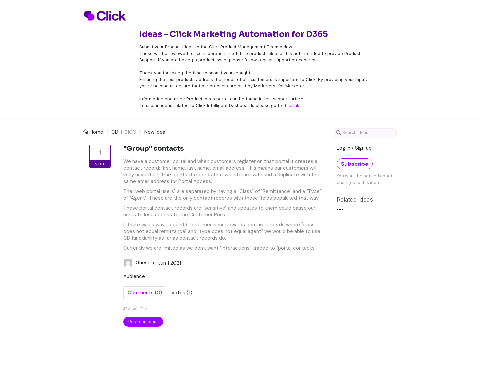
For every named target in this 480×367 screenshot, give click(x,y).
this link (291, 105)
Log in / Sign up (354, 148)
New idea (154, 132)
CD (114, 132)
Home (94, 132)
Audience (134, 276)
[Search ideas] (365, 132)
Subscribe (354, 163)
